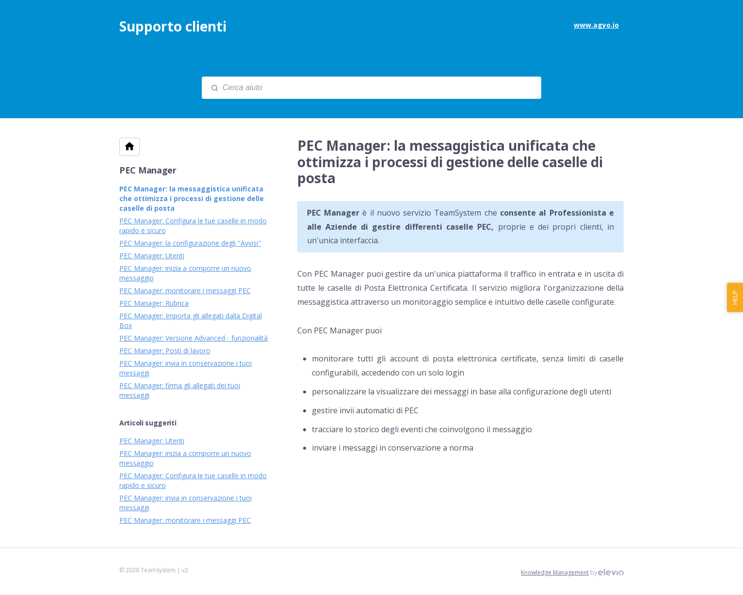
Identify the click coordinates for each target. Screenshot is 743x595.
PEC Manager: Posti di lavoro (164, 350)
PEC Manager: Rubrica (154, 303)
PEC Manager (148, 170)
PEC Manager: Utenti (151, 255)
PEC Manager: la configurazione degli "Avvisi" (190, 243)
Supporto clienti (172, 26)
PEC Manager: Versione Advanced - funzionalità (193, 338)
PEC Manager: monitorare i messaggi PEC (185, 290)
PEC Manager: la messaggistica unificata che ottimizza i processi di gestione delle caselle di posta (191, 198)
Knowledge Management (555, 572)
